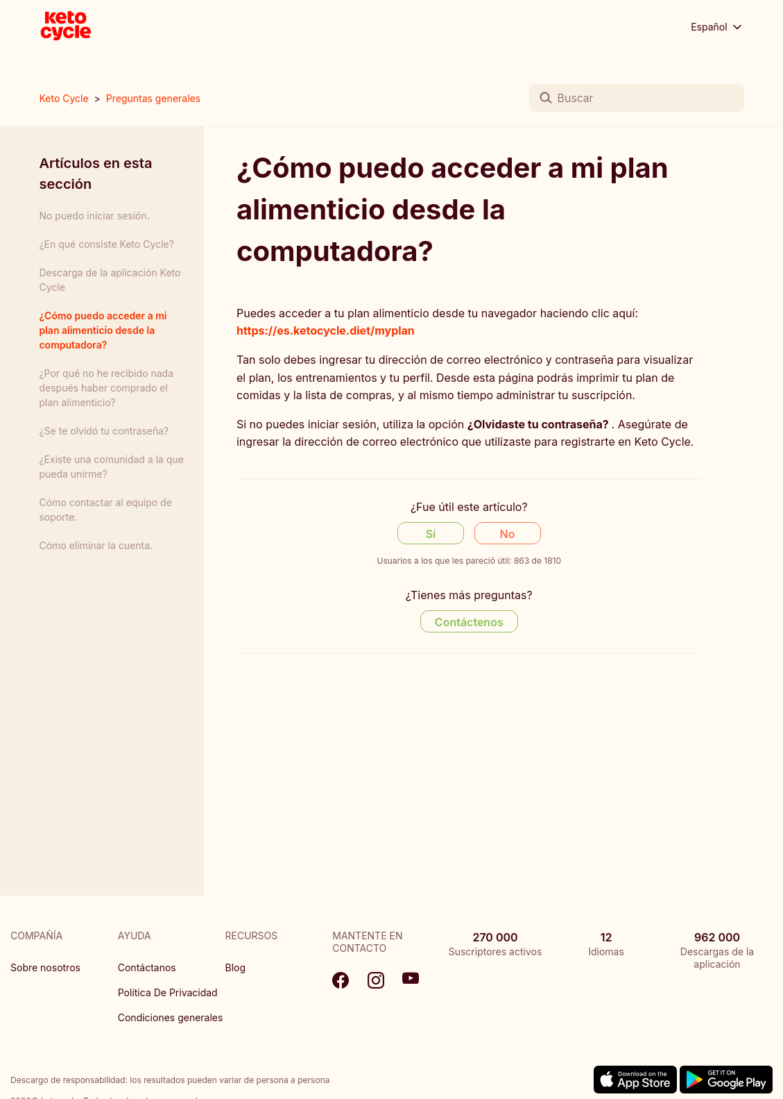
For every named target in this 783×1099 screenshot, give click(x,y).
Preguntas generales (153, 98)
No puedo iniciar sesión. (94, 215)
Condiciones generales (170, 1017)
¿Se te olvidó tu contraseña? (104, 431)
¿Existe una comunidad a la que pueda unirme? (111, 466)
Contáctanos (147, 967)
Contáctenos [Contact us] (469, 622)
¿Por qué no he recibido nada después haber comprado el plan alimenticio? (106, 387)
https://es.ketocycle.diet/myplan (325, 330)
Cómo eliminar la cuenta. (96, 545)
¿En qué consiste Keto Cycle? (106, 244)
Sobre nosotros (45, 967)
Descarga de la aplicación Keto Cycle (109, 280)
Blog (235, 967)
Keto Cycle (63, 98)
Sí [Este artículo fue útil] (431, 534)
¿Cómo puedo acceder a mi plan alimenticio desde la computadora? (102, 330)
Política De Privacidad (168, 992)
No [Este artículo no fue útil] (507, 534)
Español (717, 27)
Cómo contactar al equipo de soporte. (105, 509)
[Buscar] (636, 98)
